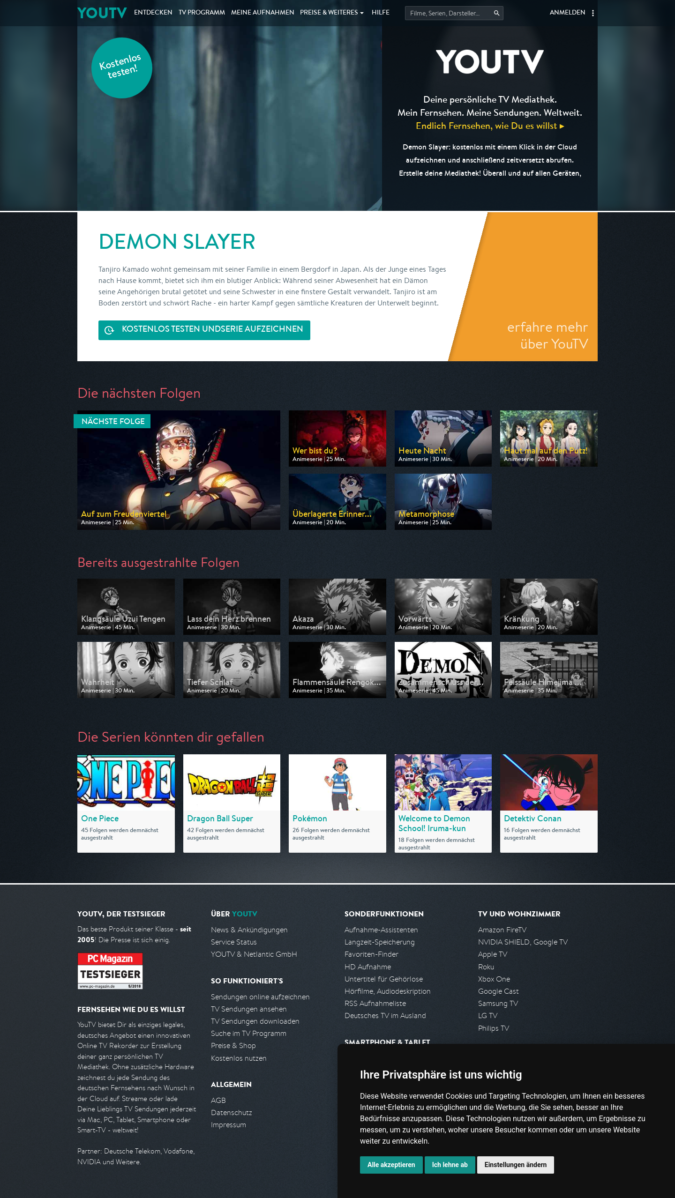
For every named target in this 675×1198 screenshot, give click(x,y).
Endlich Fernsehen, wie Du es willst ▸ (490, 125)
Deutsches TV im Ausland (385, 1015)
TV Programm (202, 13)
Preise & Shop (233, 1045)
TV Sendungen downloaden (255, 1021)
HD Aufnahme (368, 967)
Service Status (234, 942)
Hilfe (381, 13)
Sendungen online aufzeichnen (260, 997)
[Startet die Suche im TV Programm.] (454, 13)
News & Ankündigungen (249, 930)
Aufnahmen (262, 13)
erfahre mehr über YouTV (547, 335)
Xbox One (494, 979)
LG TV (487, 1015)
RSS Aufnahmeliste (375, 1003)
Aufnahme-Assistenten (381, 930)
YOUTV (102, 12)
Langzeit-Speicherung (380, 942)
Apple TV (492, 954)
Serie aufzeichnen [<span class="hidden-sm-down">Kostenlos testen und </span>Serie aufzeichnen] (212, 330)
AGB (218, 1100)
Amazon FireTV (502, 930)
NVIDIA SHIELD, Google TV (523, 942)
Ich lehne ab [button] (450, 1164)
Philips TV (493, 1028)
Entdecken (153, 13)
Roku (486, 967)
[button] (593, 13)
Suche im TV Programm (248, 1033)
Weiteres (329, 13)
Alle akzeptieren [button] (391, 1164)
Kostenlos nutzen (239, 1058)
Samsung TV (498, 1003)
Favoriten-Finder (371, 954)
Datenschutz (231, 1112)
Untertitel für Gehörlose (384, 979)
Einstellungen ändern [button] (516, 1164)
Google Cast (498, 991)
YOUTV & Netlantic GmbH (254, 954)
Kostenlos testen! (120, 67)
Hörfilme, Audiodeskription (388, 991)
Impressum (228, 1125)
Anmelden (567, 13)
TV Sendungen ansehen (249, 1009)
